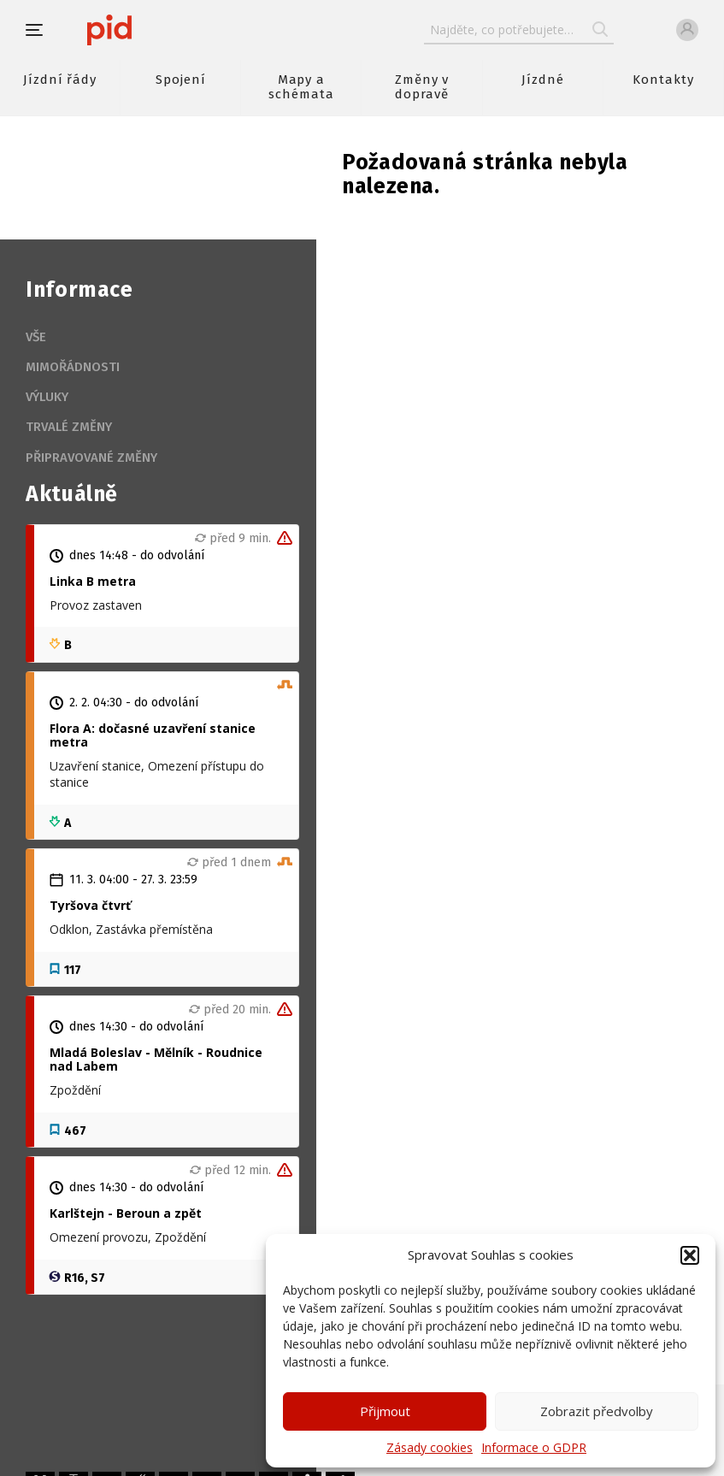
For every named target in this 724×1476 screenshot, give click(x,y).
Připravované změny (91, 457)
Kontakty (663, 79)
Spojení (181, 79)
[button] (689, 1255)
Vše (36, 337)
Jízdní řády (60, 79)
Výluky (47, 396)
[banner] (160, 30)
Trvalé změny (69, 426)
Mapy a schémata (301, 87)
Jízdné (542, 79)
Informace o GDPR (533, 1447)
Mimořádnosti (73, 367)
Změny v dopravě (422, 87)
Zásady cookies (429, 1447)
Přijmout (385, 1411)
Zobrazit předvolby (596, 1411)
